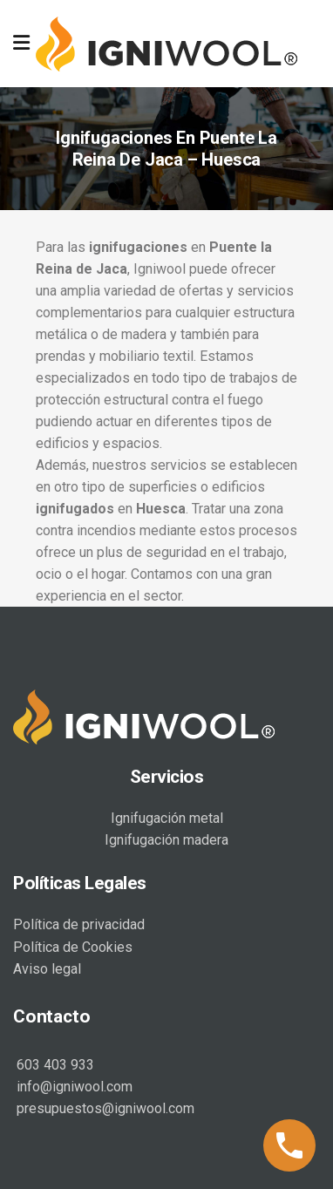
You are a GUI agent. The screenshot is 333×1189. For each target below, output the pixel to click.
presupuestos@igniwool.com (103, 1108)
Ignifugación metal (167, 818)
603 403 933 (53, 1065)
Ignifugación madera (166, 840)
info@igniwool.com (73, 1086)
